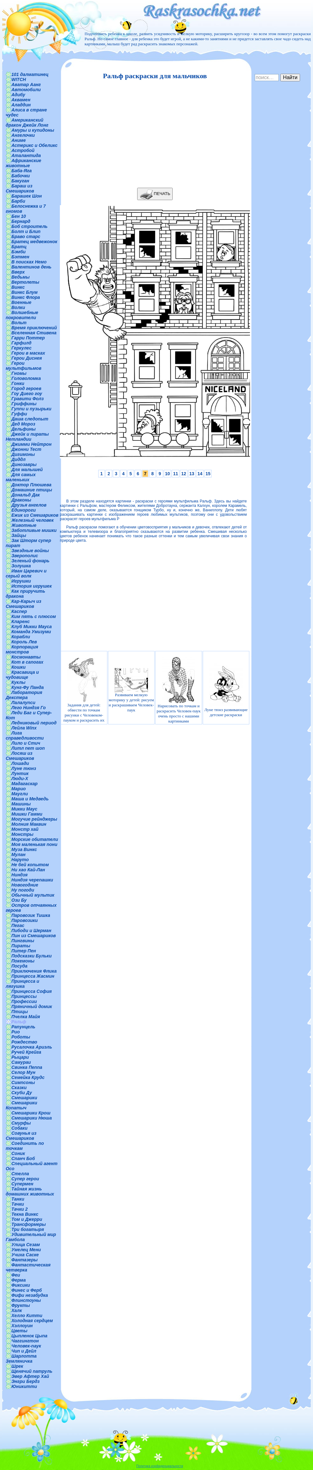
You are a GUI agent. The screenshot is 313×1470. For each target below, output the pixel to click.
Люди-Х (19, 778)
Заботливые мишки (34, 530)
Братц (19, 246)
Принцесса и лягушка (22, 984)
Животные (23, 525)
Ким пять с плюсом (33, 616)
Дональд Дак (25, 494)
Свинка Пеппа (26, 1067)
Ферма (18, 1280)
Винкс (18, 287)
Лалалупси (23, 702)
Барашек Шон (26, 196)
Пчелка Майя (25, 1016)
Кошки (18, 667)
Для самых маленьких (21, 477)
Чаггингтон (25, 1340)
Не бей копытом (30, 864)
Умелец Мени (26, 1249)
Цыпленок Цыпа (29, 1335)
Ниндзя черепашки (32, 879)
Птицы (19, 1011)
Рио (15, 1031)
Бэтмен (20, 256)
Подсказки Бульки (31, 955)
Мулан (18, 854)
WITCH (18, 79)
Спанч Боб (23, 1158)
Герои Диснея (26, 358)
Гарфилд (21, 342)
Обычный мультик (32, 895)
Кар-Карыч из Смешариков (23, 604)
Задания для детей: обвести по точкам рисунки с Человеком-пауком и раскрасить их (84, 690)
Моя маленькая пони (34, 844)
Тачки (17, 1204)
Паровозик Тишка (30, 915)
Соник (18, 1153)
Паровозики (24, 920)
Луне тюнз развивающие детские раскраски (225, 690)
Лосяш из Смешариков (20, 756)
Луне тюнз (23, 768)
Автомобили (26, 89)
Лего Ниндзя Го (28, 707)
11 (175, 473)
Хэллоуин (22, 1325)
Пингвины (22, 940)
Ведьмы (20, 277)
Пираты (20, 945)
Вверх (18, 271)
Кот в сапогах (27, 662)
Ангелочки (23, 135)
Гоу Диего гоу (26, 393)
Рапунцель (23, 1026)
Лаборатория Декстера (24, 695)
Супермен (22, 1183)
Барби (18, 201)
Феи (15, 1275)
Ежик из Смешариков (34, 515)
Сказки (19, 1087)
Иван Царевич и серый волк (26, 573)
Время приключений (34, 327)
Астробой (23, 150)
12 (183, 473)
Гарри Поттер (28, 337)
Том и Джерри (26, 1219)
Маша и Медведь (30, 798)
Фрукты (20, 1305)
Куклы (18, 682)
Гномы (19, 373)
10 (167, 473)
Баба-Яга (21, 170)
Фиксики (20, 1285)
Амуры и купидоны (32, 130)
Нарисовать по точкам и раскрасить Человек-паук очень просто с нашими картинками (178, 690)
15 (208, 473)
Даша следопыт (29, 418)
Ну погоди (22, 890)
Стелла (20, 1173)
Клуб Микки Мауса (31, 626)
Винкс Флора (25, 297)
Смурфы (21, 1123)
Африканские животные (23, 163)
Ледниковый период (33, 722)
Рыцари (20, 1057)
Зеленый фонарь (30, 560)
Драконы (21, 499)
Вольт (19, 322)
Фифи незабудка (29, 1295)
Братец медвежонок (34, 241)
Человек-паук (26, 1345)
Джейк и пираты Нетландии (27, 437)
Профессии (24, 1001)
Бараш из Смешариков (20, 188)
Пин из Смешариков (33, 935)
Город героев (26, 388)
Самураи (21, 1062)
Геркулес (21, 347)
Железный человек (32, 520)
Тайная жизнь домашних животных (30, 1191)
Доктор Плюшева (31, 484)
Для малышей (27, 469)
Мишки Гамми (26, 814)
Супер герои (25, 1178)
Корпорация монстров (22, 649)
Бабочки (20, 175)
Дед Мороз (23, 423)
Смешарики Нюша (31, 1117)
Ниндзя (19, 874)
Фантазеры (24, 1259)
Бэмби (18, 251)
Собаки (19, 1128)
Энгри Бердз (25, 1381)
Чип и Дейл (23, 1350)
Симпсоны (23, 1082)
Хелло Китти (26, 1315)
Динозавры (24, 464)
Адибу (18, 94)
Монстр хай (24, 829)
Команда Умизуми (31, 631)
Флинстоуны (26, 1300)
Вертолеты (25, 282)
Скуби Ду (21, 1092)
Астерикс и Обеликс (34, 145)
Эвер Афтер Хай (30, 1376)
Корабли (20, 636)
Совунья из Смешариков (21, 1136)
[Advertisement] (153, 134)
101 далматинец (29, 74)
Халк (16, 1310)
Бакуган (20, 180)
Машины (21, 803)
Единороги (23, 510)
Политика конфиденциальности (159, 1466)
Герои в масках (28, 353)
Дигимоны (23, 454)
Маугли (19, 793)
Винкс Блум (24, 292)
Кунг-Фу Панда (27, 687)
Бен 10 (18, 216)
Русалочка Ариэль (31, 1047)
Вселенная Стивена (33, 332)
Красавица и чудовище (22, 675)
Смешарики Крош (30, 1112)
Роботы (20, 1036)
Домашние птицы (31, 489)
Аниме (18, 140)
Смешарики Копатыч (21, 1105)
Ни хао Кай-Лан (28, 869)
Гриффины (23, 403)
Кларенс (20, 621)
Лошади (20, 763)
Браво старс (25, 236)
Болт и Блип (26, 231)
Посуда (19, 965)
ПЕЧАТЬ (155, 194)
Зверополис (24, 555)
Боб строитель (29, 226)
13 (192, 473)
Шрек (17, 1366)
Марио (18, 788)
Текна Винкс (24, 1214)
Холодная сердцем (32, 1320)
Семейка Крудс (28, 1077)
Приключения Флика (34, 971)
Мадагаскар (24, 783)
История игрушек (31, 586)
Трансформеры (28, 1224)
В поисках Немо (29, 261)
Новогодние (24, 884)
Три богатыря (27, 1229)
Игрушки (21, 581)
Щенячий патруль (31, 1371)
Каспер (19, 611)
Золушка (21, 565)
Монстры (22, 834)
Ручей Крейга (26, 1052)
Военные (21, 302)
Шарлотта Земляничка (21, 1358)
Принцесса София (31, 991)
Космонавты (26, 656)
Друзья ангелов (29, 505)
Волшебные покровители (22, 315)
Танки (17, 1199)
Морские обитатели (34, 839)
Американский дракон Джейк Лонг (27, 122)
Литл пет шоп (28, 748)
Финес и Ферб (26, 1290)
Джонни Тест (26, 449)
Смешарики (24, 1097)
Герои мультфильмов (24, 366)
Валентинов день (31, 266)
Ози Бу (19, 900)
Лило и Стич (25, 743)
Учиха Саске (25, 1254)
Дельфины (23, 429)
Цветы (19, 1330)
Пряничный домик (31, 1006)
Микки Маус (24, 808)
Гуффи (19, 413)
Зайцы (18, 535)
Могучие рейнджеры (34, 819)
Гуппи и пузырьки (31, 408)
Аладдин (21, 104)
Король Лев (24, 641)
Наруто (20, 859)
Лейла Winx (24, 727)
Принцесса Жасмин (32, 976)
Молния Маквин (28, 824)
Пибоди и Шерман (31, 930)
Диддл (18, 459)
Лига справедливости (25, 735)
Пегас (17, 925)
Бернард (20, 221)
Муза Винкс (24, 849)
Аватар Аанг (26, 84)
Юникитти (24, 1386)
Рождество (24, 1041)
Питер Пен (23, 950)
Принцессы (24, 996)
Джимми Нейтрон (31, 444)
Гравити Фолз (27, 398)
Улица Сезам (25, 1244)
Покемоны (23, 960)
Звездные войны (30, 550)
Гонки (17, 383)
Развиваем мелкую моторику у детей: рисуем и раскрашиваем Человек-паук (131, 690)
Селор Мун (23, 1072)
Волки (18, 307)
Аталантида (26, 155)
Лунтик (20, 773)
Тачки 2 (19, 1209)
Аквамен (20, 99)
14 (199, 473)
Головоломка (26, 378)
